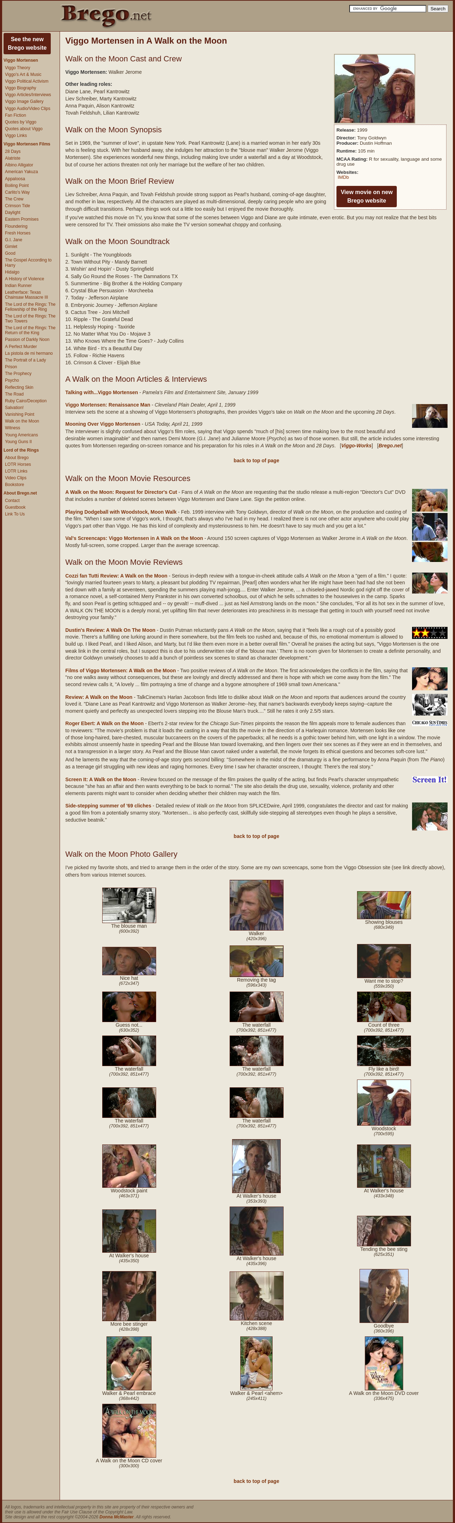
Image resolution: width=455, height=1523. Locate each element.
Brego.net (389, 445)
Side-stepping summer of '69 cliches (108, 806)
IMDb (343, 177)
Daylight (12, 212)
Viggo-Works (356, 445)
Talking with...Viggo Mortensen (101, 392)
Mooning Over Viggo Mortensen (102, 424)
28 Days (13, 151)
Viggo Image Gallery (24, 101)
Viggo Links (16, 135)
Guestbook (15, 507)
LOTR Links (16, 471)
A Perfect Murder (21, 346)
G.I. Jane (13, 239)
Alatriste (12, 158)
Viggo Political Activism (27, 81)
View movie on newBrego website (367, 196)
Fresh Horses (18, 233)
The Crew (14, 199)
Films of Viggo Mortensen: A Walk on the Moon (120, 670)
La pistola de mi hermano (29, 353)
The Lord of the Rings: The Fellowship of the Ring (30, 307)
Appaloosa (15, 178)
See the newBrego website (27, 43)
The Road (14, 394)
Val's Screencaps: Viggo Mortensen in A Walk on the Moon (134, 538)
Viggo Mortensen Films (27, 144)
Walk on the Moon (22, 421)
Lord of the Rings (21, 450)
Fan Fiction (15, 115)
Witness (12, 427)
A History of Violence (24, 278)
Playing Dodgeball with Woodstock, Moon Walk (120, 512)
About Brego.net (20, 493)
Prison (11, 366)
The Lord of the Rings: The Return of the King (30, 330)
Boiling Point (17, 185)
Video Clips (15, 477)
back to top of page (256, 460)
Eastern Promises (22, 219)
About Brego (17, 457)
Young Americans (21, 434)
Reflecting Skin (19, 387)
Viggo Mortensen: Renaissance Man (107, 405)
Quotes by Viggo (21, 122)
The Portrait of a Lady (25, 360)
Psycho (12, 380)
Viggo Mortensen (21, 60)
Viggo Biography (20, 87)
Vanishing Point (19, 414)
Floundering (16, 226)
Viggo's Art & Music (23, 74)
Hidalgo (12, 272)
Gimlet (11, 246)
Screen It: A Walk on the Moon (100, 779)
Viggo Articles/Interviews (28, 94)
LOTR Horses (18, 464)
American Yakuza (21, 171)
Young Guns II (18, 441)
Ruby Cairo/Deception (25, 400)
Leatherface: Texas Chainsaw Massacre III (26, 295)
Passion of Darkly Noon (27, 339)
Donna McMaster (116, 1516)
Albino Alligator (19, 164)
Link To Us (15, 514)
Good (10, 253)
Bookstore (14, 484)
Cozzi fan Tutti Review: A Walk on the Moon (116, 576)
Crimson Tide (17, 205)
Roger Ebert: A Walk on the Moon (104, 723)
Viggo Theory (17, 67)
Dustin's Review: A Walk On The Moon (110, 630)
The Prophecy (18, 373)
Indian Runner (18, 285)
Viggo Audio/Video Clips (27, 108)
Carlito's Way (17, 192)
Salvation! (14, 407)
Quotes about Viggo (24, 128)
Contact (12, 500)
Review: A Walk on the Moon (98, 697)
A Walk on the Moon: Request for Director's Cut (121, 492)
